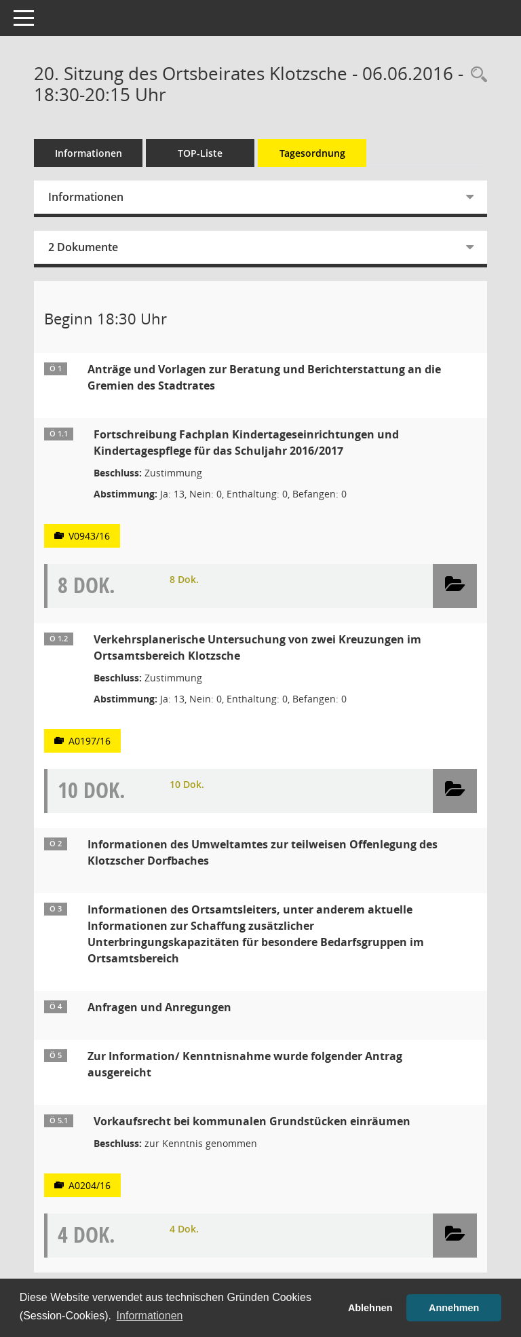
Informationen (88, 153)
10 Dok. (187, 784)
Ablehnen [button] (370, 1307)
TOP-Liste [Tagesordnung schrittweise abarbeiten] (200, 153)
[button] (455, 586)
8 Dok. (184, 579)
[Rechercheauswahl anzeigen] (475, 75)
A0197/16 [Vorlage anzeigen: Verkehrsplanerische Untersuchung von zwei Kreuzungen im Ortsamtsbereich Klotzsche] (90, 740)
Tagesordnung (312, 153)
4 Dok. (184, 1228)
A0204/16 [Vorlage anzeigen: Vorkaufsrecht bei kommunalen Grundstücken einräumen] (90, 1185)
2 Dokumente (83, 247)
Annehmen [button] (454, 1307)
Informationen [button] (150, 1315)
